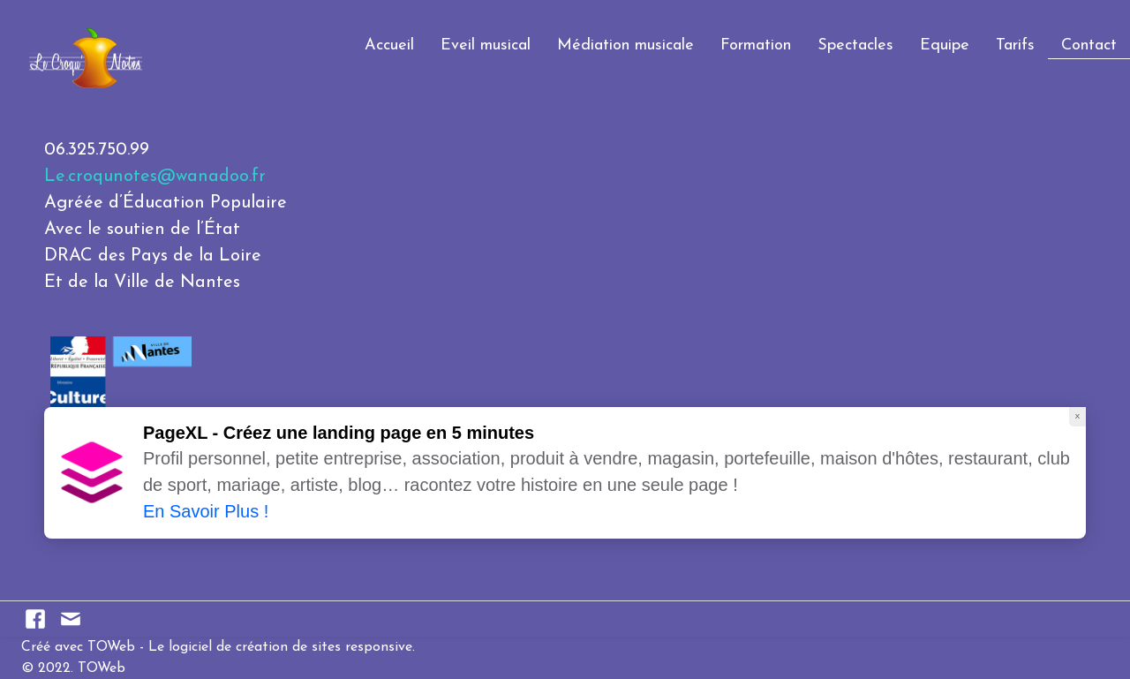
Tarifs (1015, 45)
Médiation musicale (625, 45)
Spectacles (855, 45)
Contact (1089, 45)
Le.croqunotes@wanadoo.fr (155, 176)
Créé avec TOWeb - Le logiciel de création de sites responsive (216, 647)
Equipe (944, 45)
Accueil (389, 45)
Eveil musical (486, 45)
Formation (755, 45)
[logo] (20, 38)
